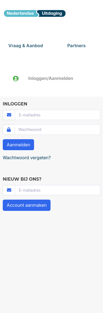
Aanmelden (18, 144)
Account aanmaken (27, 205)
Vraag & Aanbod (25, 45)
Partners (76, 45)
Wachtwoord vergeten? (27, 157)
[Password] (57, 129)
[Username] (57, 115)
